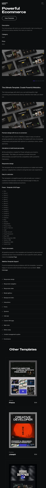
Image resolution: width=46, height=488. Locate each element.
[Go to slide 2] (36, 78)
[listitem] (21, 61)
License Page (13, 254)
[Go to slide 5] (43, 78)
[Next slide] (6, 78)
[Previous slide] (3, 78)
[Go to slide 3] (39, 78)
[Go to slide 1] (34, 78)
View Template (9, 18)
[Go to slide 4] (41, 78)
